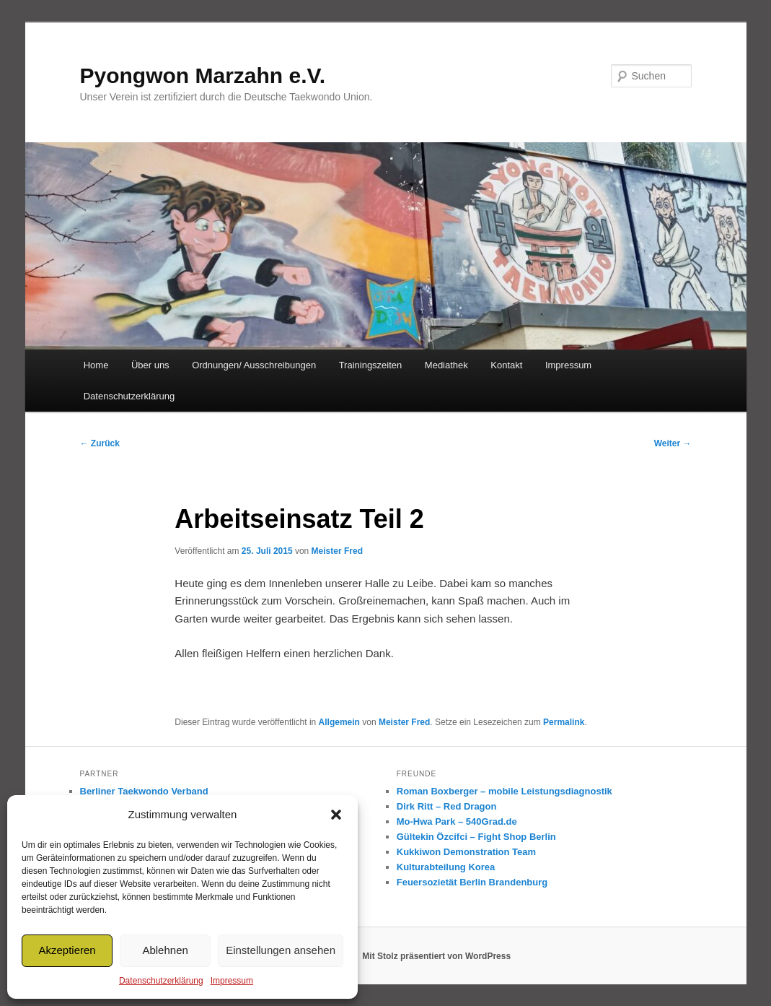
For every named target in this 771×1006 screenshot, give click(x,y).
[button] (336, 814)
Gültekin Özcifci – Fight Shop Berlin (476, 836)
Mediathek (446, 365)
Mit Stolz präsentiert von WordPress (436, 956)
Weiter (673, 443)
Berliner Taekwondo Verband (144, 791)
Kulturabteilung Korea (446, 867)
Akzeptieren (66, 950)
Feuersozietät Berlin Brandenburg (472, 882)
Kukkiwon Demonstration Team (466, 851)
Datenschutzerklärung (161, 981)
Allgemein (339, 722)
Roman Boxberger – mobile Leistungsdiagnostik (504, 791)
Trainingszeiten (370, 365)
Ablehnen (165, 950)
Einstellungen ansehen (280, 950)
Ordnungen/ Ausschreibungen (254, 365)
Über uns (150, 365)
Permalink (563, 722)
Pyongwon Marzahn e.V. (203, 75)
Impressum (232, 981)
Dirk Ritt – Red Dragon (447, 806)
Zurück (100, 443)
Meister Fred (337, 551)
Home (96, 365)
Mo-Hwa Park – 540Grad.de (457, 821)
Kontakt (506, 365)
